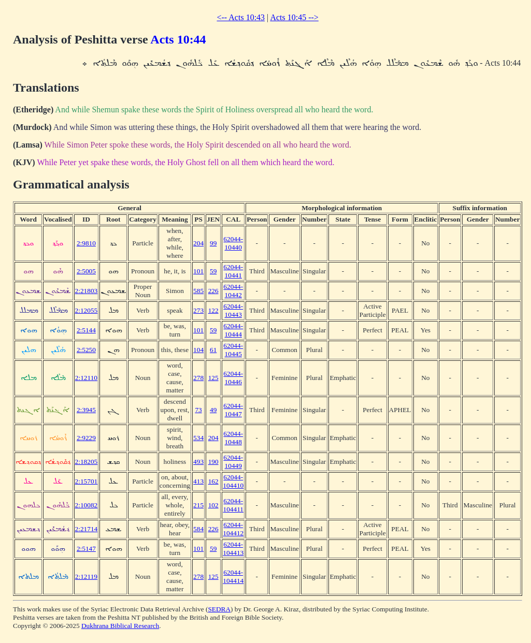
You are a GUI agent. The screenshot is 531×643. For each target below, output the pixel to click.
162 (213, 481)
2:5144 (86, 330)
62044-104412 (233, 529)
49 (213, 410)
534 (198, 438)
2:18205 (86, 461)
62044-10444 (233, 330)
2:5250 (86, 350)
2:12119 (86, 576)
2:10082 (86, 505)
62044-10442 (233, 291)
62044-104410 (233, 481)
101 (198, 271)
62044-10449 (233, 462)
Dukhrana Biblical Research (120, 626)
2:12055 (86, 310)
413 (198, 481)
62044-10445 (233, 350)
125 (213, 378)
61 (213, 350)
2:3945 (86, 410)
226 (213, 291)
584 (198, 529)
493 (198, 461)
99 (213, 243)
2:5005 (86, 271)
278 (198, 378)
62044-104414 (233, 576)
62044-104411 (233, 505)
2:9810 (86, 243)
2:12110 (86, 378)
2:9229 (86, 438)
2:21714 (86, 529)
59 (213, 271)
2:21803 (86, 291)
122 (213, 310)
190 (213, 461)
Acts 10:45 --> (294, 17)
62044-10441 (233, 271)
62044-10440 (233, 243)
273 (198, 310)
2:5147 (86, 548)
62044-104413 (233, 548)
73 (198, 410)
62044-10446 (233, 378)
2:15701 (86, 481)
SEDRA (219, 609)
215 (198, 505)
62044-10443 (233, 310)
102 (213, 505)
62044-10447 (233, 410)
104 (198, 350)
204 (198, 243)
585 (198, 291)
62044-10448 (233, 438)
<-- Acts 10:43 (241, 17)
